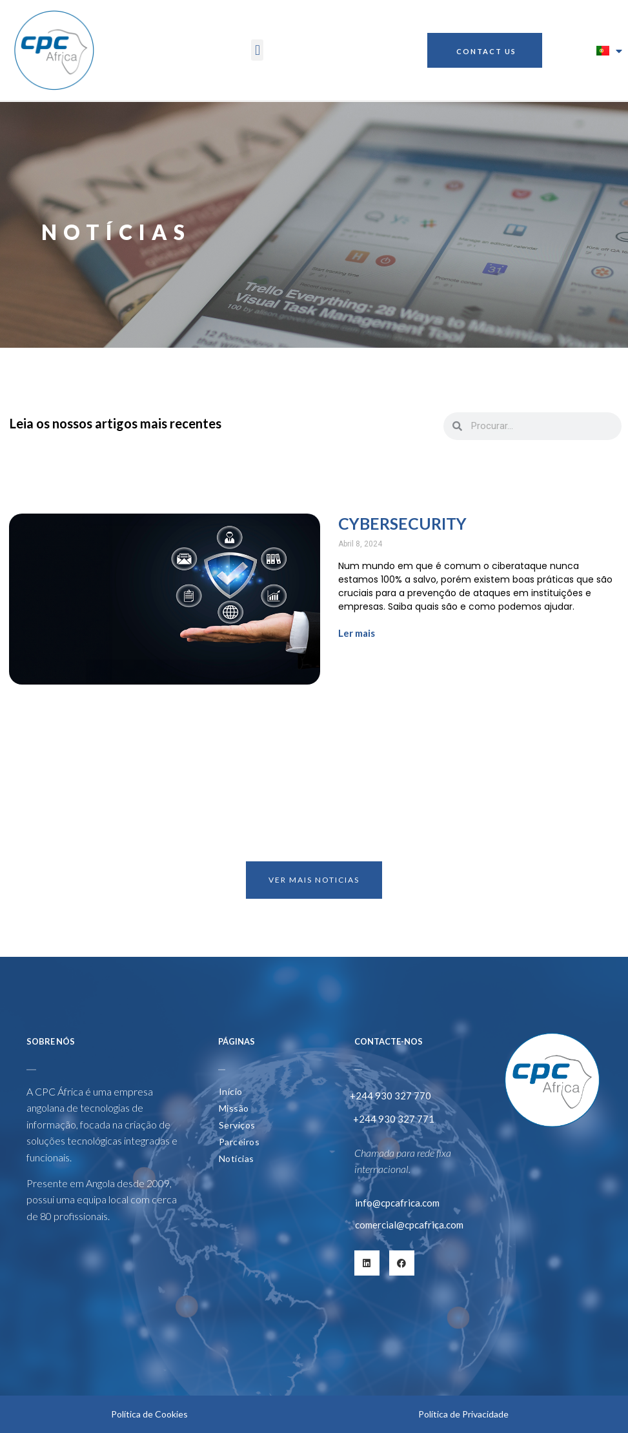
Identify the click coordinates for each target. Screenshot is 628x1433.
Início (231, 1091)
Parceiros (239, 1141)
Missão (234, 1108)
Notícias (236, 1158)
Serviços (237, 1124)
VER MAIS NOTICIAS (314, 880)
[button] (257, 50)
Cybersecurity (402, 523)
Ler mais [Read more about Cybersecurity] (356, 633)
